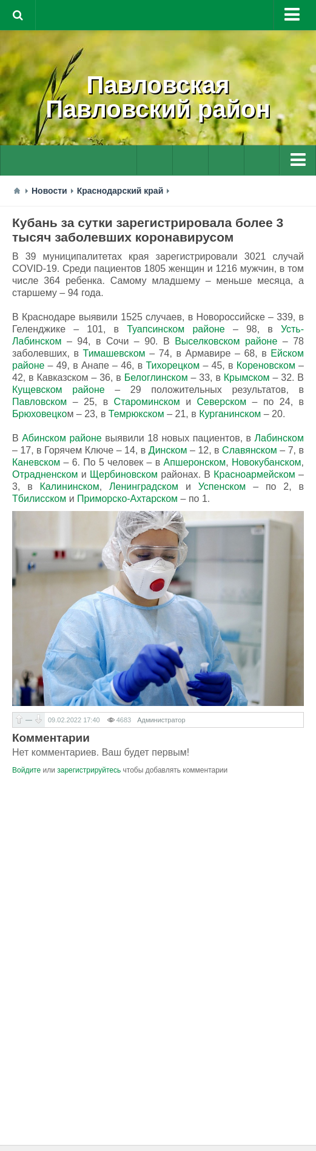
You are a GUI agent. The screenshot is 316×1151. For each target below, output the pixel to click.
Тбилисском (39, 498)
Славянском (249, 450)
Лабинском (279, 438)
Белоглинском (156, 377)
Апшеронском (194, 462)
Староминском (147, 402)
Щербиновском (124, 474)
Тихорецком (173, 365)
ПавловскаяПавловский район (157, 96)
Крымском (247, 377)
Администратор (161, 720)
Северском (222, 402)
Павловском (39, 402)
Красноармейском (254, 474)
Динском (168, 450)
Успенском (222, 486)
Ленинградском (143, 486)
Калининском (69, 486)
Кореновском (266, 365)
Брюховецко (39, 414)
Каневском (36, 462)
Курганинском (230, 414)
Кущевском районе (58, 389)
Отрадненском (45, 474)
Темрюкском (136, 414)
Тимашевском (114, 353)
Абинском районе (62, 438)
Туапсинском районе (176, 329)
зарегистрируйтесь (89, 770)
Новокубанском (266, 462)
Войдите (26, 770)
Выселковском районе (226, 341)
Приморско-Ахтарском (127, 498)
